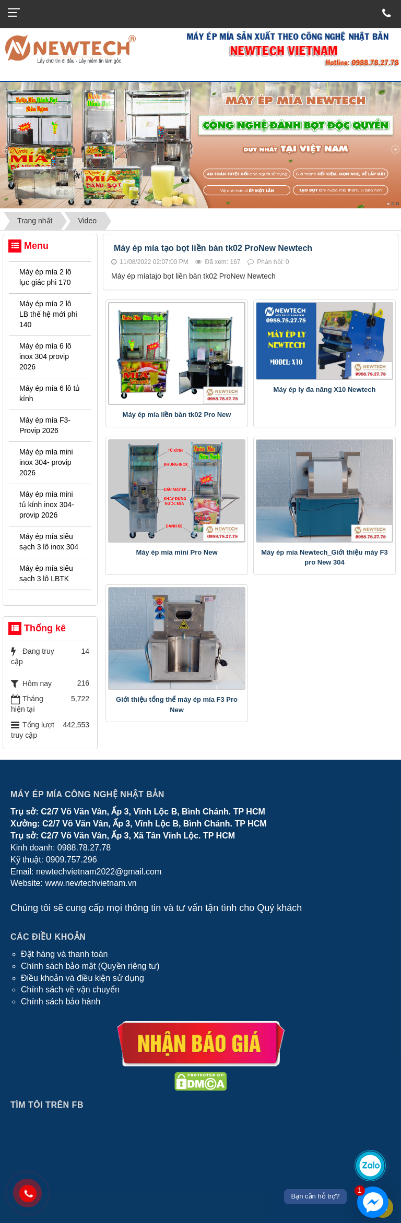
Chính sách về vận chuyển (70, 989)
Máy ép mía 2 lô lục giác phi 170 (45, 277)
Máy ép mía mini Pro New (176, 552)
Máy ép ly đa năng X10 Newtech (325, 389)
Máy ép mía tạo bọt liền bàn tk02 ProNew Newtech (213, 248)
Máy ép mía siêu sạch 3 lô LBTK (46, 573)
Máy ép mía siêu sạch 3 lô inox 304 (48, 541)
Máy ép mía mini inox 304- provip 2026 (46, 462)
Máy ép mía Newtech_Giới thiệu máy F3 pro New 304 (324, 557)
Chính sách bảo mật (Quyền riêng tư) (90, 966)
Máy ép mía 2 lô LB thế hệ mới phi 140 (48, 314)
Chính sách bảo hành (60, 1001)
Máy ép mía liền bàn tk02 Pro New (177, 414)
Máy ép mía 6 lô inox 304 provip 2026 (45, 356)
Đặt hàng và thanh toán (64, 954)
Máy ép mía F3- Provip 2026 (44, 425)
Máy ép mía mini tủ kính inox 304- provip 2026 (46, 504)
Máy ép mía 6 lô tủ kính (49, 393)
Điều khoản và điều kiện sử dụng (82, 978)
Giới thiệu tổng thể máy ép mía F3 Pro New (177, 705)
